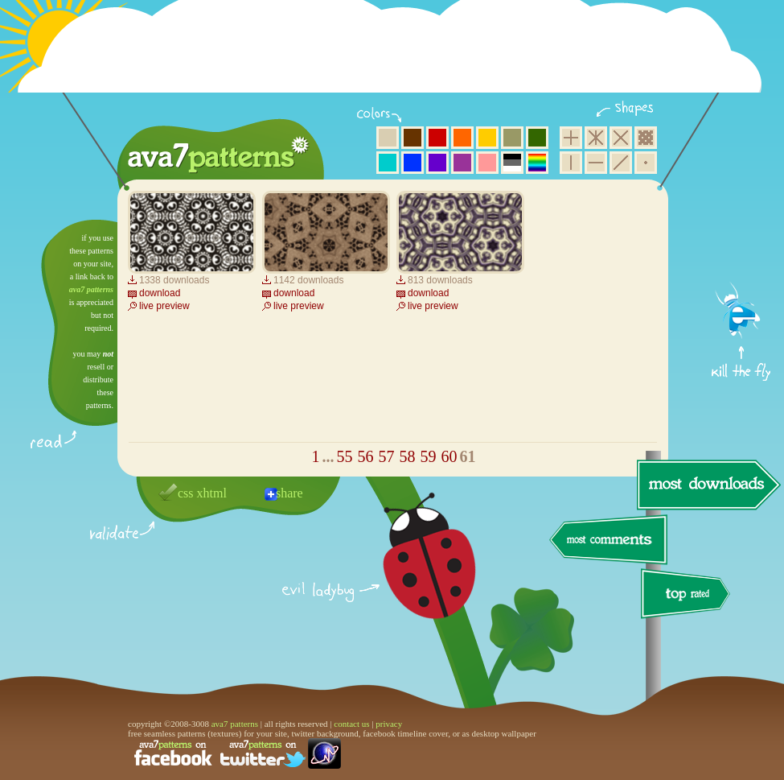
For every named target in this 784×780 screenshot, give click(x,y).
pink (487, 162)
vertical (571, 162)
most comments (609, 540)
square (571, 137)
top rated (688, 596)
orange (462, 137)
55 (345, 456)
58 (408, 456)
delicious (413, 574)
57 (387, 456)
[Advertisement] (394, 56)
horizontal (596, 162)
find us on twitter (263, 753)
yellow (487, 137)
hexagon (596, 137)
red (437, 137)
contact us (351, 723)
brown (412, 137)
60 (449, 456)
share (289, 493)
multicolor (537, 162)
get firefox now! (742, 226)
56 (366, 456)
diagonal (621, 162)
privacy (389, 723)
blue (412, 162)
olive (512, 137)
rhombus (621, 137)
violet (437, 162)
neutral (512, 162)
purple (462, 162)
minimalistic (645, 162)
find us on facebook (173, 753)
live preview (164, 306)
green (537, 137)
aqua (387, 162)
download (159, 293)
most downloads (706, 485)
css (186, 493)
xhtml (212, 493)
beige (387, 137)
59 (429, 456)
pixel (645, 137)
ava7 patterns (91, 289)
